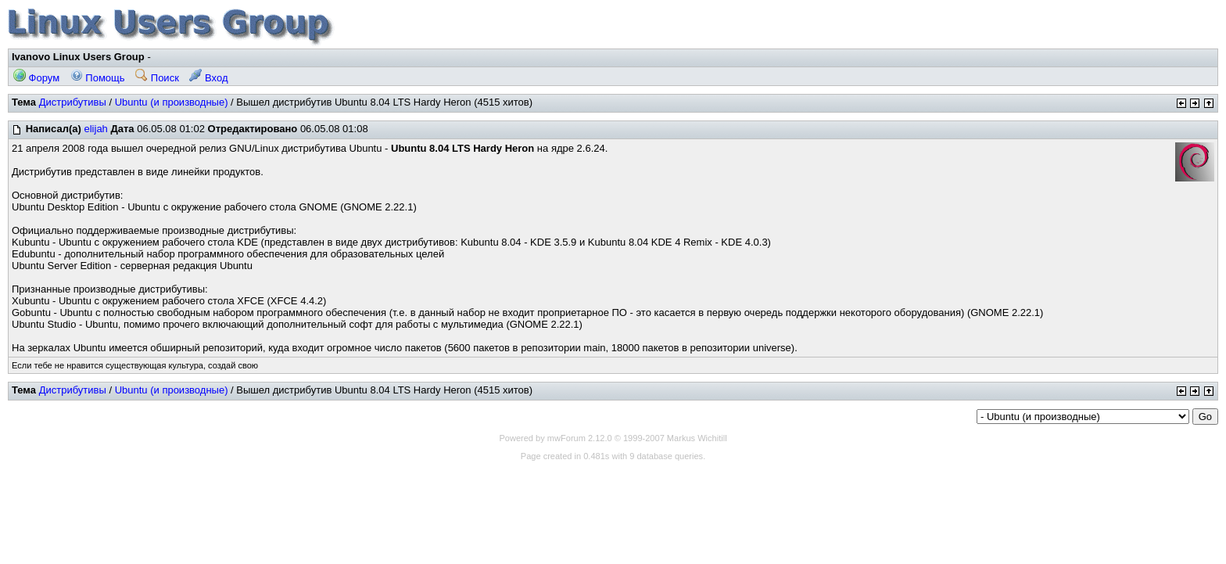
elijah (95, 129)
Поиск (157, 78)
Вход (208, 78)
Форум (36, 78)
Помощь (97, 78)
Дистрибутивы (72, 102)
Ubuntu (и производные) (171, 102)
